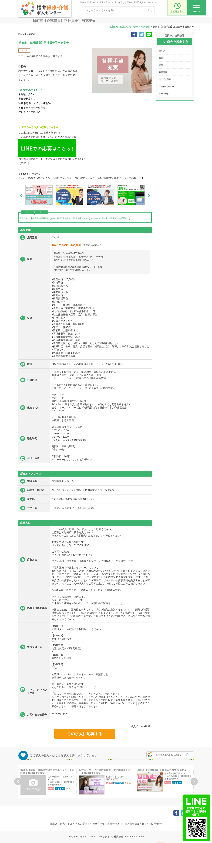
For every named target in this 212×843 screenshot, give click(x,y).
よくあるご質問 (78, 823)
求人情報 (145, 26)
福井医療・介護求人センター (123, 26)
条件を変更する (174, 41)
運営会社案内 (114, 823)
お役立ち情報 (97, 823)
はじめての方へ (59, 823)
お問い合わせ (154, 823)
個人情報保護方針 (134, 823)
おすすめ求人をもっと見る (168, 755)
